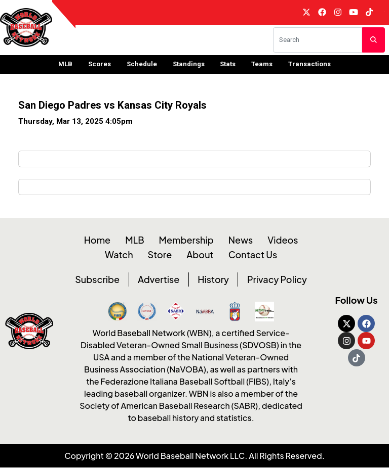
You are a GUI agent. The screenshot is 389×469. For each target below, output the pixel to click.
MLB (65, 66)
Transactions (309, 66)
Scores (99, 66)
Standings (189, 66)
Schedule (142, 66)
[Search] (317, 42)
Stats (228, 66)
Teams (262, 66)
